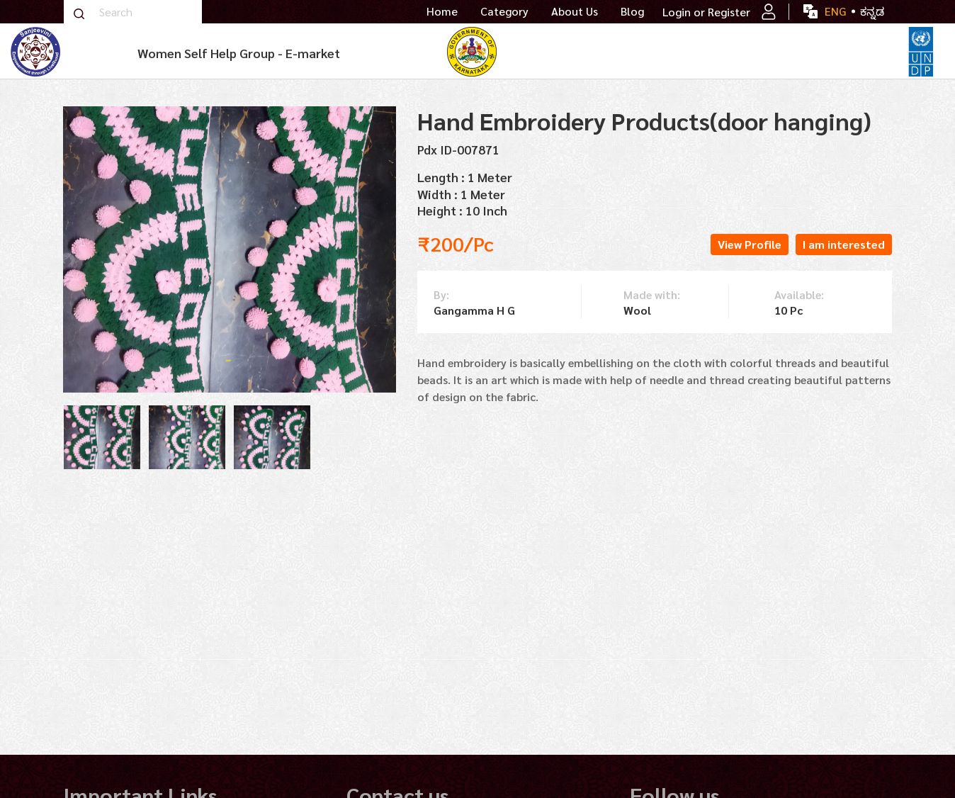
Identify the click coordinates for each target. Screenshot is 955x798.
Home (442, 11)
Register (742, 11)
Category (504, 11)
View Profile (749, 244)
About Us (574, 11)
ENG (835, 11)
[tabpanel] (102, 437)
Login (676, 11)
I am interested (844, 244)
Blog (632, 11)
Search (79, 14)
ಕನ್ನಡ (872, 11)
